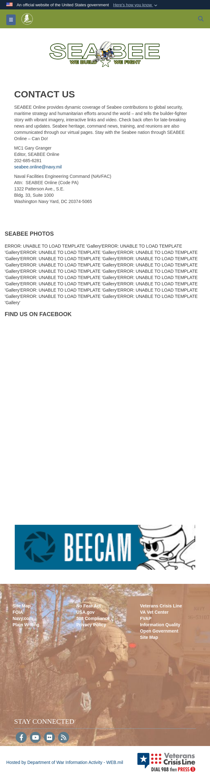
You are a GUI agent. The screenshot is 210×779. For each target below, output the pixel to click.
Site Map (22, 605)
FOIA (18, 612)
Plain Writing (26, 624)
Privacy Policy (91, 624)
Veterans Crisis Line (161, 605)
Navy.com (23, 618)
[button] (136, 5)
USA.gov (85, 612)
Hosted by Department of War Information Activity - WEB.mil (64, 762)
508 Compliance (93, 618)
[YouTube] (35, 738)
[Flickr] (49, 738)
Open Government (159, 631)
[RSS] (63, 738)
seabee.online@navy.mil (38, 166)
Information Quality (160, 624)
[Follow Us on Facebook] (21, 738)
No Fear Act (88, 605)
